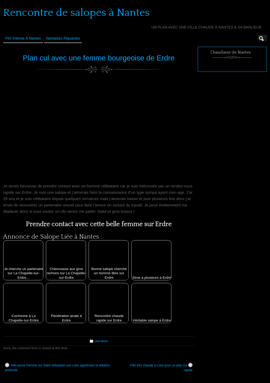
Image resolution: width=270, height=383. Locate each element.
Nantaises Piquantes (63, 38)
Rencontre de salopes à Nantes (76, 12)
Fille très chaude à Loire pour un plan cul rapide (161, 367)
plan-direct (101, 341)
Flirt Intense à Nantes (23, 38)
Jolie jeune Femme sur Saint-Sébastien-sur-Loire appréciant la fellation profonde (57, 367)
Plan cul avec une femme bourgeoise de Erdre (99, 58)
